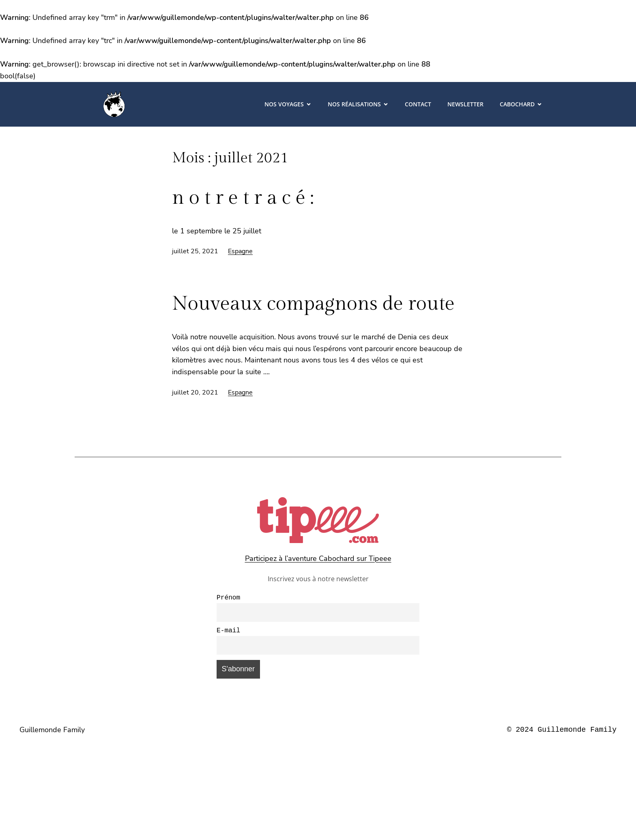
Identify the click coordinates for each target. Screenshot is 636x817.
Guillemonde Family (52, 733)
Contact (418, 104)
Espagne (240, 251)
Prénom (228, 598)
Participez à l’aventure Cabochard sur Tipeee (318, 558)
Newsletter (465, 104)
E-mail (228, 633)
